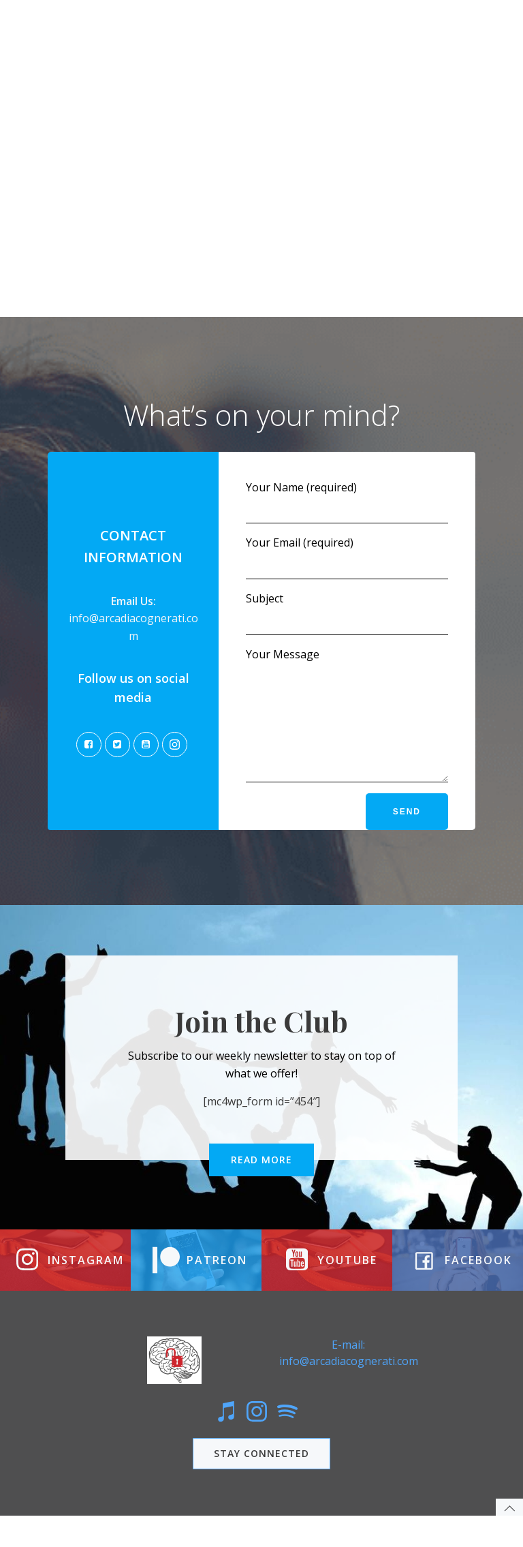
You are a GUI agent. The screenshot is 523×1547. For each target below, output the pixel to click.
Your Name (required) (347, 497)
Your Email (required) (347, 552)
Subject (347, 608)
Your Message (347, 720)
